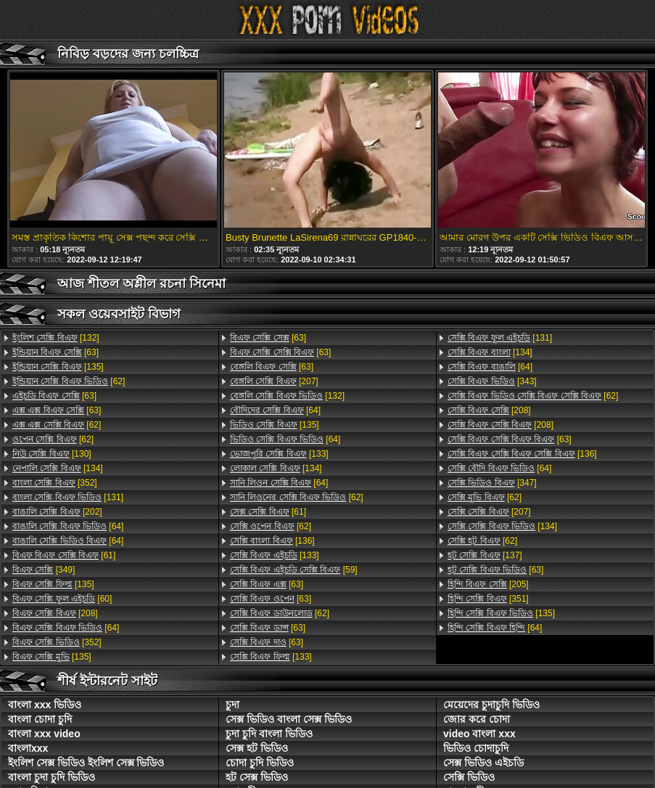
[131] (67, 497)
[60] (62, 599)
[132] (55, 338)
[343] (492, 381)
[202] (57, 512)
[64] (67, 526)
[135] (58, 367)
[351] (488, 599)
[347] (492, 483)
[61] (63, 555)
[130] (51, 454)
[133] (279, 454)
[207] (274, 381)
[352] (54, 483)
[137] (485, 555)
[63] (55, 352)
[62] (68, 381)
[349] (43, 570)
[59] (294, 570)
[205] (488, 584)
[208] (55, 613)
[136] (272, 541)
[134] (57, 468)
